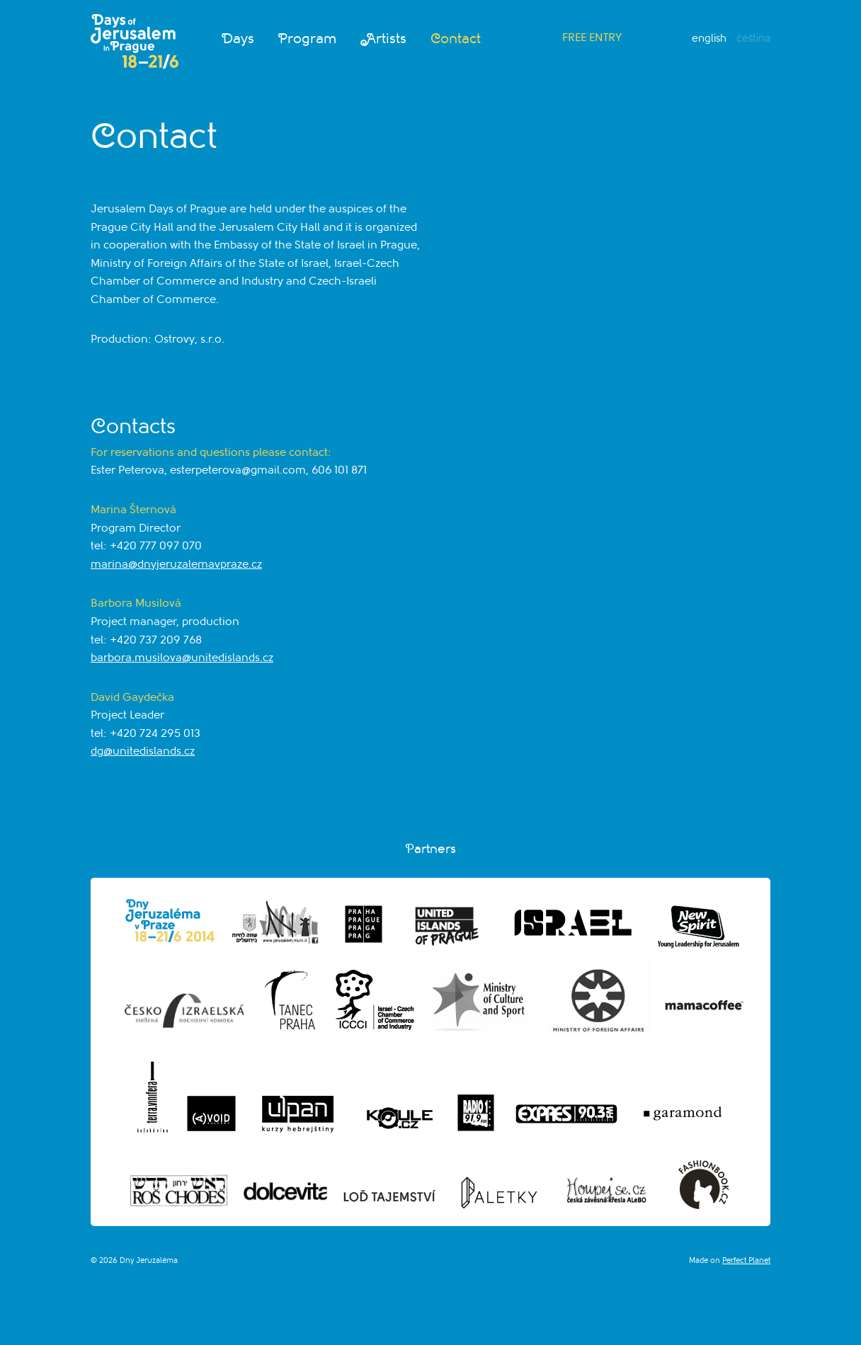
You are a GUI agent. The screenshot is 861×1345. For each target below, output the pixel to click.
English (709, 39)
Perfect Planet (746, 1260)
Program (307, 39)
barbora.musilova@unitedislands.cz (182, 657)
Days (238, 39)
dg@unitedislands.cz (143, 751)
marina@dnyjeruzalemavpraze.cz (176, 564)
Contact (455, 39)
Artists (383, 39)
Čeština (753, 39)
